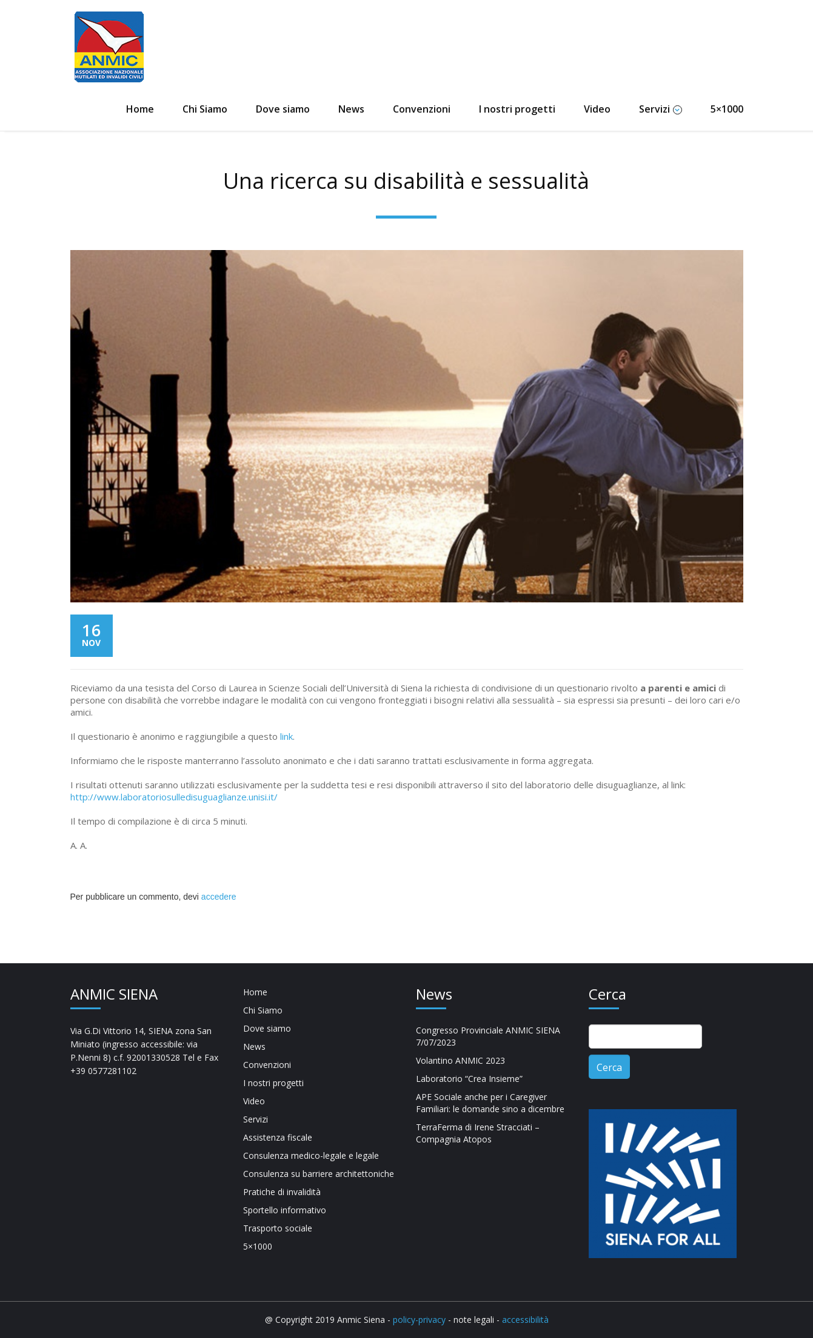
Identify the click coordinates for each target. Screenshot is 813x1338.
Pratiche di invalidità (282, 1192)
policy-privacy (420, 1319)
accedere (218, 896)
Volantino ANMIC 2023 (460, 1060)
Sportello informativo (284, 1210)
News (351, 109)
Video (597, 109)
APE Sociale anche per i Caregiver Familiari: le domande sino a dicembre (490, 1103)
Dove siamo (283, 109)
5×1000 (727, 109)
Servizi (660, 109)
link (286, 736)
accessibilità (524, 1319)
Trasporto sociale (277, 1228)
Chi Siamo (204, 109)
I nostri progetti (517, 109)
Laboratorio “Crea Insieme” (469, 1078)
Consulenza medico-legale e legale (311, 1155)
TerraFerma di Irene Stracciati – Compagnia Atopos (478, 1133)
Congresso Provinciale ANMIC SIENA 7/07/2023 (488, 1036)
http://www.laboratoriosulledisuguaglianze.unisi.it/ (174, 797)
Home (140, 109)
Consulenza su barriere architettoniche (318, 1173)
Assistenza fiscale (277, 1137)
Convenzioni (421, 109)
